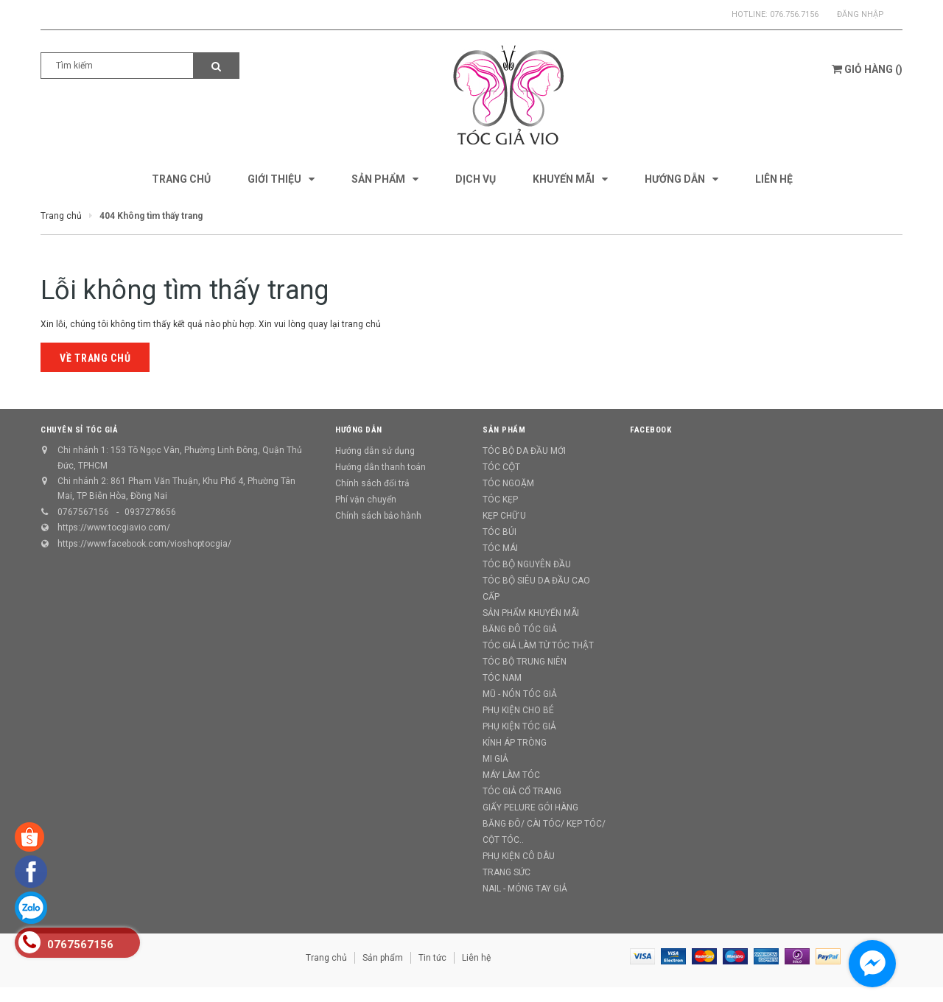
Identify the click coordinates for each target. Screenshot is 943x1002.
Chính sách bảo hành (378, 516)
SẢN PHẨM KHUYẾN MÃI (531, 613)
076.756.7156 (794, 14)
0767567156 (83, 512)
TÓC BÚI (499, 532)
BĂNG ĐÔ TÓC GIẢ (520, 629)
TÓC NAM (502, 678)
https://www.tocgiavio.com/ (113, 527)
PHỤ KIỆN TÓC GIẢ (519, 726)
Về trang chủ (95, 358)
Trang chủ (326, 958)
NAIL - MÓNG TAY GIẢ (525, 888)
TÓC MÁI (500, 548)
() (867, 69)
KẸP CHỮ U (504, 516)
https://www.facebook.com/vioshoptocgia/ (144, 544)
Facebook (650, 430)
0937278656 (150, 512)
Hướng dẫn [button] (358, 430)
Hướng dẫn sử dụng (375, 451)
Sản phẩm (382, 958)
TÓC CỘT (501, 467)
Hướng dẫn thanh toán (380, 467)
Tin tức (432, 958)
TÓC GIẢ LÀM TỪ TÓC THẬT (538, 645)
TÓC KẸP (500, 499)
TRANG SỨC (506, 872)
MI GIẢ (495, 759)
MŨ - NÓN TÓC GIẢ (520, 694)
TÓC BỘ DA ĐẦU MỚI (524, 451)
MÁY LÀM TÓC (511, 775)
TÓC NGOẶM (508, 483)
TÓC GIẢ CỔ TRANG (522, 791)
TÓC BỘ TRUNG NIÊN (525, 661)
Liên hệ (476, 958)
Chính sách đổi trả (372, 483)
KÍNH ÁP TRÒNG (515, 743)
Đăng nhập (860, 14)
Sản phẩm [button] (504, 430)
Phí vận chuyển (365, 499)
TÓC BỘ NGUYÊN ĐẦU (527, 564)
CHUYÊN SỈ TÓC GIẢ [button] (79, 430)
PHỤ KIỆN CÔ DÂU (519, 856)
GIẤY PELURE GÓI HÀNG (530, 807)
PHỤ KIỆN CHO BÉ (518, 710)
